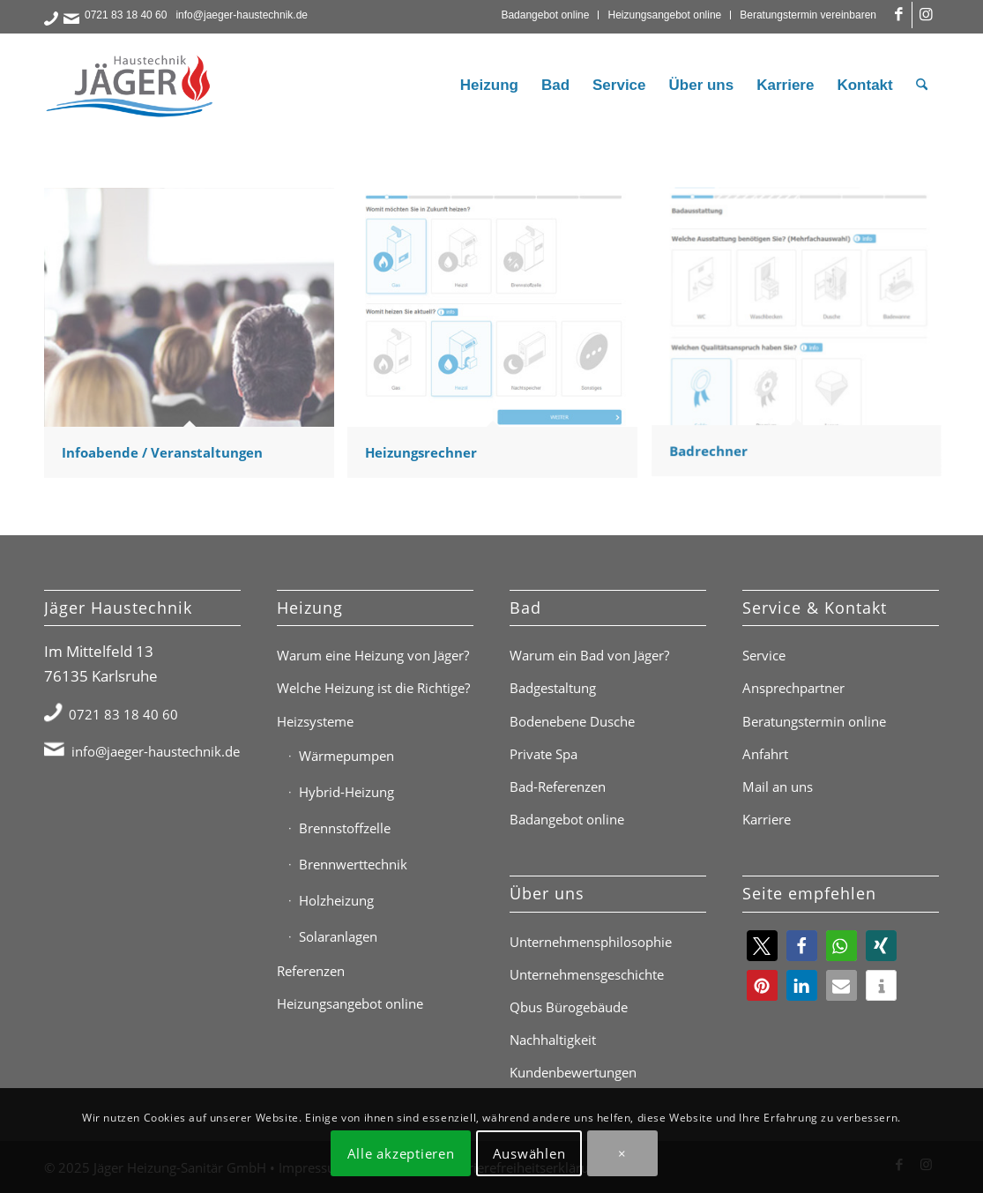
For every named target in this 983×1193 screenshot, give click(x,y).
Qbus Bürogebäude (569, 1007)
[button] (762, 945)
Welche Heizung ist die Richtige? (373, 688)
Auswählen (529, 1153)
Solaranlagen (338, 936)
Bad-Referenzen (558, 786)
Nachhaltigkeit (553, 1039)
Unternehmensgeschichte (587, 974)
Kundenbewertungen (573, 1072)
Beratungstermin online (814, 721)
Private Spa (543, 754)
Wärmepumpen (346, 755)
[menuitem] (545, 15)
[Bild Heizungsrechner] (499, 339)
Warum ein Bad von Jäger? (589, 655)
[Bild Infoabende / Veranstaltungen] (195, 339)
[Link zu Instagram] (925, 15)
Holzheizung (336, 900)
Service (764, 655)
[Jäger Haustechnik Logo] (132, 85)
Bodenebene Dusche (572, 721)
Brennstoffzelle (345, 828)
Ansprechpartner (793, 688)
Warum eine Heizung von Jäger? (373, 655)
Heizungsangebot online (664, 15)
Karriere (766, 819)
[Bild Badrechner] (803, 339)
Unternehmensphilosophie (591, 942)
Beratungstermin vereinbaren (808, 15)
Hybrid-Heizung (346, 792)
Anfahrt (765, 754)
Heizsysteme (315, 721)
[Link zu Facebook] (899, 15)
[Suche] (922, 85)
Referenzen (311, 971)
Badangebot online (545, 15)
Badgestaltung (553, 688)
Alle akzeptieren (401, 1153)
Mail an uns (777, 786)
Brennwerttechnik (353, 864)
